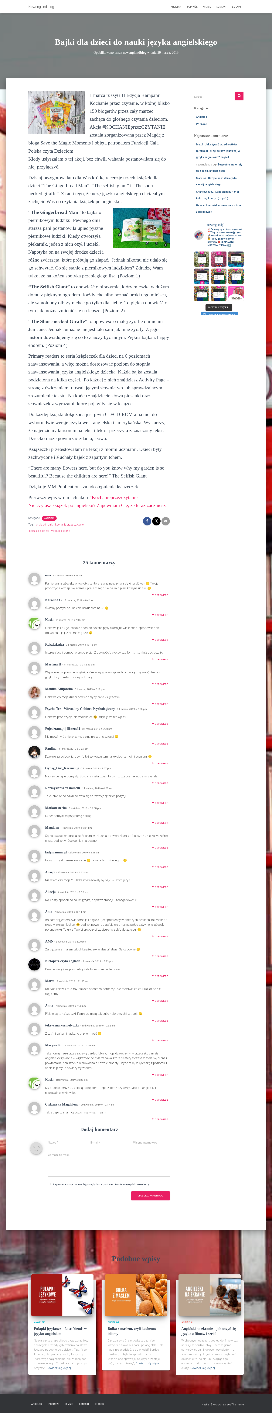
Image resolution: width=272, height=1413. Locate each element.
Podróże (192, 6)
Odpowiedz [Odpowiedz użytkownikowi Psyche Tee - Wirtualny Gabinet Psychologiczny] (160, 723)
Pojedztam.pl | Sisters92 (62, 729)
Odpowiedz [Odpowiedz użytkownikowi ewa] (160, 595)
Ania (48, 912)
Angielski (176, 6)
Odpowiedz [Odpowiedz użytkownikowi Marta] (160, 1000)
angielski (41, 524)
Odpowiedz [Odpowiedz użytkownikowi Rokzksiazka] (160, 659)
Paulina (50, 748)
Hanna (200, 205)
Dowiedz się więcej (58, 1368)
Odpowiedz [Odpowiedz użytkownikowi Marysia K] (160, 1075)
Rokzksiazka (54, 644)
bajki (50, 524)
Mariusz (201, 178)
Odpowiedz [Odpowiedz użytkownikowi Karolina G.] (160, 615)
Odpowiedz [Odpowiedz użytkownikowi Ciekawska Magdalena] (160, 1119)
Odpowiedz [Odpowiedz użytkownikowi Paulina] (160, 763)
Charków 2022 (204, 191)
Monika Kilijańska (59, 689)
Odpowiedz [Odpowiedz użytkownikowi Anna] (160, 1020)
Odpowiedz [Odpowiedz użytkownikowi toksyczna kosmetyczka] (160, 1040)
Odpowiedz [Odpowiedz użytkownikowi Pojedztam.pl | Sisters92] (160, 743)
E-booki (236, 6)
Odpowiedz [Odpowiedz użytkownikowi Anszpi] (160, 887)
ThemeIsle (237, 1404)
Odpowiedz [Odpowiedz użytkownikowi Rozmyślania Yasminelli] (160, 803)
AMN (49, 941)
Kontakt (221, 6)
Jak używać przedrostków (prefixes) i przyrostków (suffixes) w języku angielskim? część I (218, 151)
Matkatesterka (56, 808)
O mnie (207, 6)
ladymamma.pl (56, 852)
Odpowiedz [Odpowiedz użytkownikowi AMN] (160, 956)
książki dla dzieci (39, 530)
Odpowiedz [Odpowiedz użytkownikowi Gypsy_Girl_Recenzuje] (160, 783)
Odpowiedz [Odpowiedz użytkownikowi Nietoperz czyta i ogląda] (160, 976)
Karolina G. (54, 600)
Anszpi (50, 872)
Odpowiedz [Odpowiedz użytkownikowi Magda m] (160, 847)
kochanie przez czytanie (69, 524)
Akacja (50, 892)
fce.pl (199, 144)
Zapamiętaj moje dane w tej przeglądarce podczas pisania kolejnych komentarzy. (101, 1184)
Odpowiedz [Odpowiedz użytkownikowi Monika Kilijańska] (160, 704)
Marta (49, 981)
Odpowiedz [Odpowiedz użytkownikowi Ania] (160, 936)
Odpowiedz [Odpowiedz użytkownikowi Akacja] (160, 907)
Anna (49, 1006)
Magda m (52, 827)
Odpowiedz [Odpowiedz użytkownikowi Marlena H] (160, 684)
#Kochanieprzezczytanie (113, 497)
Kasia (49, 620)
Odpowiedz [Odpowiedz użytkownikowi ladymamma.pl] (160, 867)
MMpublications (60, 530)
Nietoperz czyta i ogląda (62, 961)
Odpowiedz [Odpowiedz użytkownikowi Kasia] (160, 639)
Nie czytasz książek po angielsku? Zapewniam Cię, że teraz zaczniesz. (97, 505)
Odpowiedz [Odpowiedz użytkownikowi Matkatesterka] (160, 822)
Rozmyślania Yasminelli (62, 788)
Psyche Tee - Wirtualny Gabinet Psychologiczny (80, 709)
